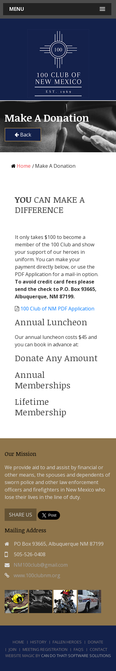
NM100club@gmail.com (41, 564)
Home (21, 165)
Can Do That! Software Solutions (76, 655)
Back (23, 134)
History (38, 642)
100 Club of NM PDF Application (57, 308)
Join (12, 649)
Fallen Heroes (67, 642)
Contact (98, 649)
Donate (95, 642)
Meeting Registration (45, 649)
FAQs (79, 649)
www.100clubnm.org (37, 575)
